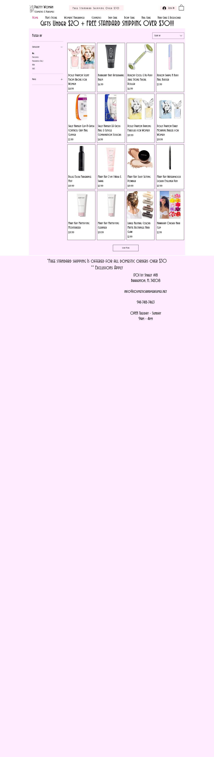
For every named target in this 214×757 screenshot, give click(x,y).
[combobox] (168, 35)
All (33, 53)
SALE (33, 68)
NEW (33, 64)
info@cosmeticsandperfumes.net (145, 291)
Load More (125, 248)
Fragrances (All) (37, 60)
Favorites (35, 56)
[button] (181, 7)
